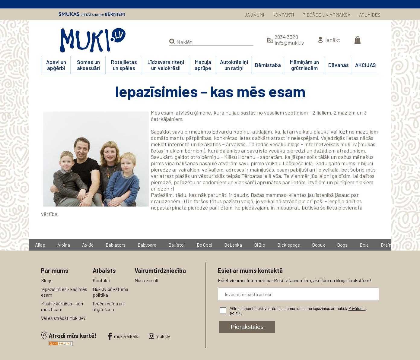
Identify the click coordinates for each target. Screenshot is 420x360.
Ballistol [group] (176, 245)
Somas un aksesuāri (88, 64)
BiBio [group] (259, 245)
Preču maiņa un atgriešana (108, 306)
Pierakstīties (247, 327)
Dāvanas (338, 65)
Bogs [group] (342, 245)
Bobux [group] (318, 245)
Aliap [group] (40, 245)
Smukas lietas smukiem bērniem (92, 14)
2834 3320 (286, 37)
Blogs (46, 280)
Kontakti (101, 280)
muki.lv (163, 336)
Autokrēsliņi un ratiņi (234, 64)
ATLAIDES (369, 14)
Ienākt (332, 40)
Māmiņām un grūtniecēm (304, 64)
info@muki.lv (289, 43)
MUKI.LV (93, 40)
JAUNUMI (254, 14)
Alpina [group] (63, 245)
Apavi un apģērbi (56, 64)
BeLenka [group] (233, 245)
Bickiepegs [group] (288, 245)
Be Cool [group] (204, 245)
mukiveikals (126, 336)
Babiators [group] (116, 245)
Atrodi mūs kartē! (73, 335)
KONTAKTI (283, 14)
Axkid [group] (88, 245)
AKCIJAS (365, 65)
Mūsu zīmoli (146, 280)
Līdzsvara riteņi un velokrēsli (166, 64)
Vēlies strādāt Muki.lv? (63, 318)
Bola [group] (364, 245)
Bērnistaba (268, 65)
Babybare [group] (147, 245)
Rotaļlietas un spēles (124, 64)
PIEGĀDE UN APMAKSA (326, 14)
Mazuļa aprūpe (203, 64)
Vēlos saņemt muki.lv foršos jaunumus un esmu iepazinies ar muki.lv (298, 310)
